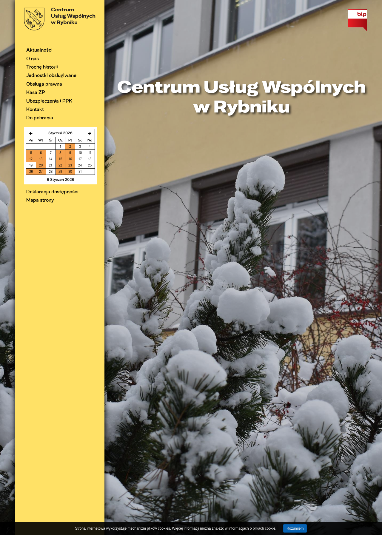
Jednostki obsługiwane (51, 75)
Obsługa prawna (44, 84)
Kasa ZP (35, 92)
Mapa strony (40, 200)
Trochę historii (42, 67)
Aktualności (39, 50)
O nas (32, 58)
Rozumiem (295, 528)
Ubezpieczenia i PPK (49, 101)
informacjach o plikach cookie (252, 528)
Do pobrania (39, 117)
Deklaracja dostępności (52, 191)
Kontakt (35, 109)
